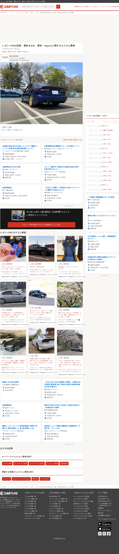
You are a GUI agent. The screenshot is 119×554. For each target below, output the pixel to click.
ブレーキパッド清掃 (20, 463)
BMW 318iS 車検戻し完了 (73, 140)
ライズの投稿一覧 (54, 503)
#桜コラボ (61, 313)
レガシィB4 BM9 (35, 308)
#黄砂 (19, 52)
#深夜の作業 (34, 359)
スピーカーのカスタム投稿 (82, 513)
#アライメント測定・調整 (10, 361)
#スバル (68, 267)
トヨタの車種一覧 (30, 496)
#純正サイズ (17, 315)
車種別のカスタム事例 (81, 6)
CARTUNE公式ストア (105, 501)
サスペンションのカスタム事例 (83, 501)
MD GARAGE (14, 56)
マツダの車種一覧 (30, 503)
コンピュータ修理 (52, 463)
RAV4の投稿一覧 (54, 496)
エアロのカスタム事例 (80, 511)
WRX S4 (35, 479)
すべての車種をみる (55, 518)
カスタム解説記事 (113, 6)
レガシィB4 (34, 356)
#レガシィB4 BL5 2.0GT (66, 361)
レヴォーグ (6, 479)
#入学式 (17, 269)
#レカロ (60, 269)
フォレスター (45, 479)
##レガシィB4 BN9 (72, 313)
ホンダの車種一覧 (30, 501)
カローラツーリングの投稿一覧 (59, 513)
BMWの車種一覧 (30, 513)
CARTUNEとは (103, 496)
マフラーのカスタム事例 (81, 508)
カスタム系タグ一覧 (79, 518)
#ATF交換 (42, 359)
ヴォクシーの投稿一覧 (56, 511)
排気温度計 (64, 463)
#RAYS (32, 267)
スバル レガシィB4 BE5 (17, 58)
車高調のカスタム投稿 (80, 503)
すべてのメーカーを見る (32, 518)
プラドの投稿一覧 (54, 506)
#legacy (25, 52)
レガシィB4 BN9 (35, 264)
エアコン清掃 (7, 463)
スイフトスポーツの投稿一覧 (58, 499)
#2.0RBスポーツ (7, 313)
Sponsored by (69, 206)
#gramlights (40, 267)
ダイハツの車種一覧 (31, 511)
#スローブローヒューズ (9, 267)
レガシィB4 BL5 (7, 264)
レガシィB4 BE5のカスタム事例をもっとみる (41, 225)
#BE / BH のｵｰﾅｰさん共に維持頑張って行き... (41, 361)
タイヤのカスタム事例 (80, 499)
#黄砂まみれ (11, 52)
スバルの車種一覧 (30, 506)
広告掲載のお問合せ (104, 515)
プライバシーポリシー (105, 510)
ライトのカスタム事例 (80, 506)
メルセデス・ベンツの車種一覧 (35, 516)
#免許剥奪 (7, 363)
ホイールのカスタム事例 (81, 496)
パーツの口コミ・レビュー (98, 6)
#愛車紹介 (61, 267)
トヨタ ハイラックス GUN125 (11, 140)
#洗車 (4, 52)
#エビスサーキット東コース (39, 311)
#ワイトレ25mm (38, 315)
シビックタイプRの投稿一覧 (58, 501)
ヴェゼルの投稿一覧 (55, 516)
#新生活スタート (73, 315)
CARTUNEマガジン (104, 499)
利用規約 (101, 508)
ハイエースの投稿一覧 (56, 508)
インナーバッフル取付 (37, 463)
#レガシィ (76, 267)
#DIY (11, 269)
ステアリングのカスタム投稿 (82, 516)
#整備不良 (15, 363)
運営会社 (101, 513)
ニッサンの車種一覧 (31, 499)
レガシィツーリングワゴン (21, 479)
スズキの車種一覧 (30, 508)
